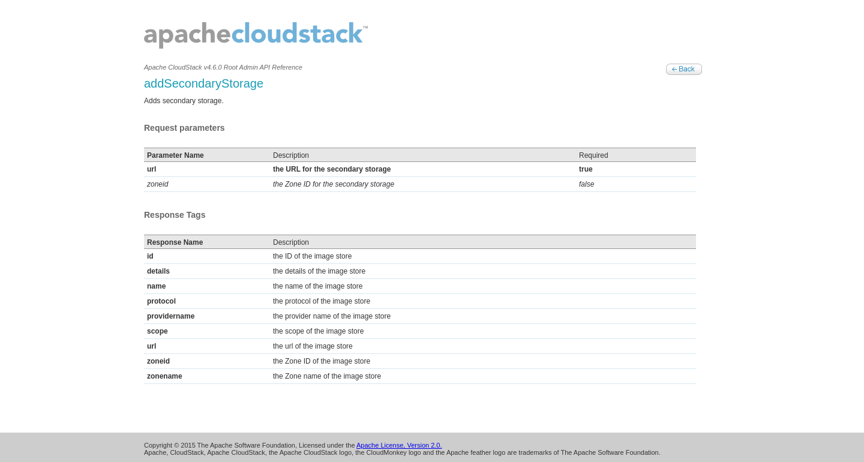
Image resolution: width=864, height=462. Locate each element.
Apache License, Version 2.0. (399, 445)
